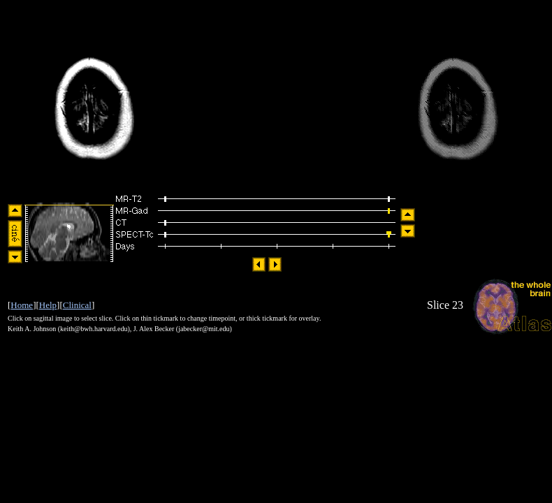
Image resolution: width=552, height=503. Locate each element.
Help (48, 305)
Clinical (77, 305)
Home (21, 305)
